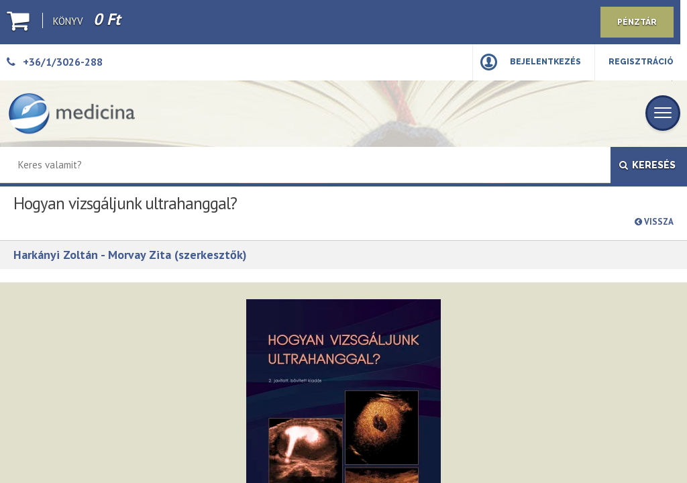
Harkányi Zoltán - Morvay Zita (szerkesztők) (130, 254)
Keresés (647, 165)
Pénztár (637, 22)
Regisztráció (641, 61)
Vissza (654, 221)
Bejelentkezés (545, 61)
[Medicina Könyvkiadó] (72, 114)
